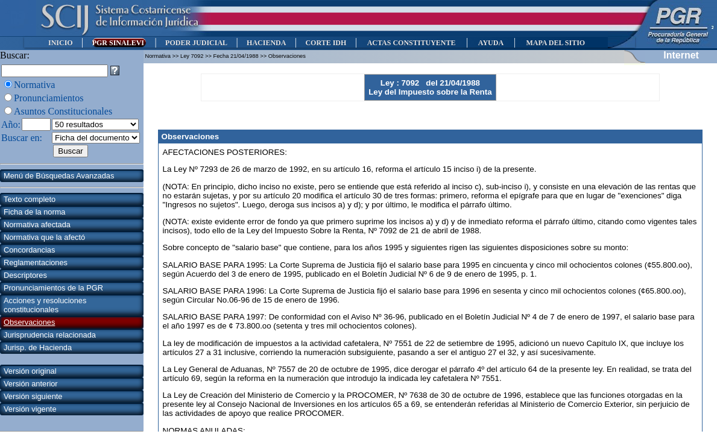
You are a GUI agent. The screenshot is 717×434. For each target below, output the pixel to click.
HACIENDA (266, 43)
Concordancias (29, 249)
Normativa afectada (37, 224)
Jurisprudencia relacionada (50, 334)
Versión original (30, 371)
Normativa (34, 85)
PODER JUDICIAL (196, 43)
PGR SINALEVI (119, 43)
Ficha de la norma (34, 211)
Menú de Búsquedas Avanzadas (59, 175)
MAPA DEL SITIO (555, 43)
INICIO (60, 43)
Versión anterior (31, 383)
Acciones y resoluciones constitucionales (45, 305)
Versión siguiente (33, 396)
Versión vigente (30, 409)
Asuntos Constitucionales (63, 111)
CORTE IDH (325, 43)
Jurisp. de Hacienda (38, 347)
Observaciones (29, 322)
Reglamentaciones (36, 262)
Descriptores (25, 275)
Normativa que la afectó (44, 237)
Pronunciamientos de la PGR (53, 287)
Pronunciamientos (49, 98)
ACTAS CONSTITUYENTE (411, 43)
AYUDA (490, 43)
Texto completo (29, 199)
